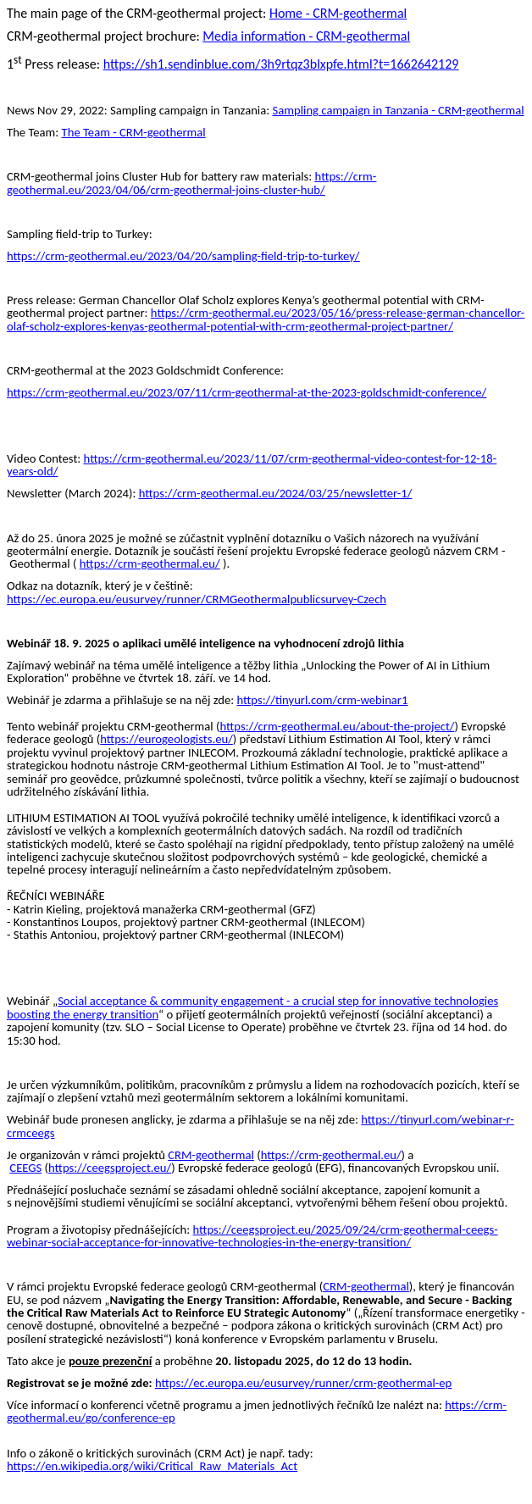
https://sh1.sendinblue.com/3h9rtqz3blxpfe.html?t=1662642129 (281, 64)
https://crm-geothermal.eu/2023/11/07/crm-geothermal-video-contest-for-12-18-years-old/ (251, 465)
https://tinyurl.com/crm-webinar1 (321, 700)
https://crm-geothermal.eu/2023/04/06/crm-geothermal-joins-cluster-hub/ (191, 183)
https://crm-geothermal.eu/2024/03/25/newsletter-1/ (276, 493)
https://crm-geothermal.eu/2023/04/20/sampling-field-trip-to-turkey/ (183, 256)
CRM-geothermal (211, 1155)
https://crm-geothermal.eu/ (150, 563)
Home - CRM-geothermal (338, 13)
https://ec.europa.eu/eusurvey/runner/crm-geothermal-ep (303, 1382)
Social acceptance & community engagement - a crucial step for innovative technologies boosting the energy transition (252, 1007)
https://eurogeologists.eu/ (166, 738)
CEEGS (25, 1167)
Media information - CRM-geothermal (306, 36)
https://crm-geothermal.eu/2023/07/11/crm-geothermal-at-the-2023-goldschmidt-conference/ (246, 392)
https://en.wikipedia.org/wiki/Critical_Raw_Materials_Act (152, 1465)
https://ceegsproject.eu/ (109, 1167)
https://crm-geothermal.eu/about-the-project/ (336, 726)
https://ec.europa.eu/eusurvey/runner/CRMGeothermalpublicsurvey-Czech (196, 599)
